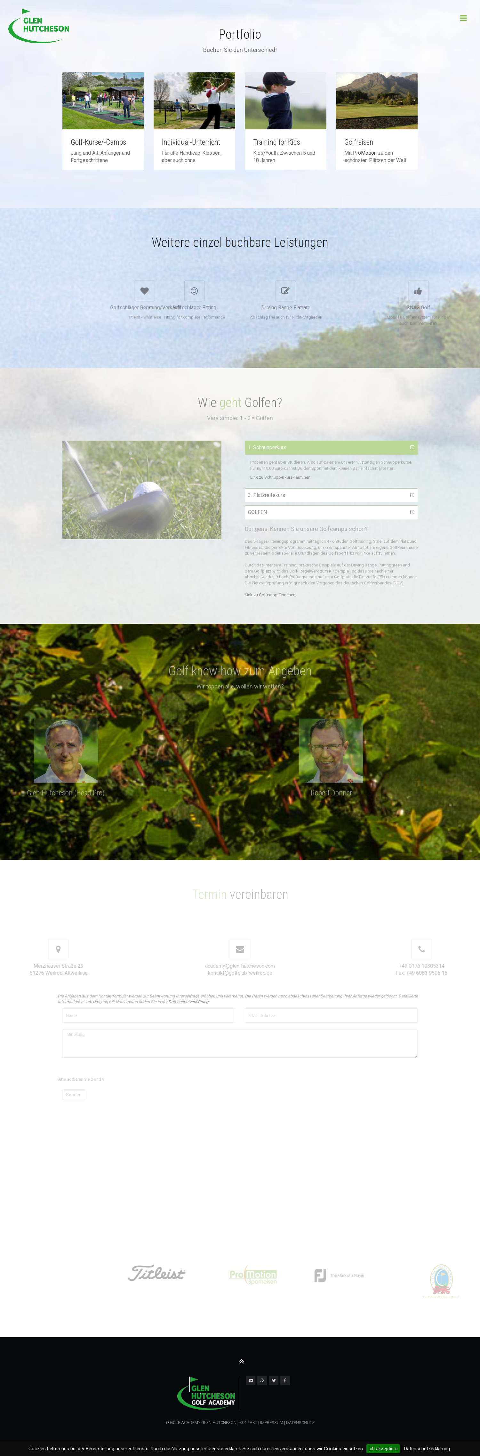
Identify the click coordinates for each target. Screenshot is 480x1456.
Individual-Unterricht (191, 142)
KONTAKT (248, 1422)
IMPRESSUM (271, 1422)
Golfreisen (358, 142)
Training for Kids (276, 142)
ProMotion (365, 153)
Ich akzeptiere (383, 1449)
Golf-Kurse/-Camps (98, 142)
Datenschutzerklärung (427, 1449)
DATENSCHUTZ (300, 1422)
